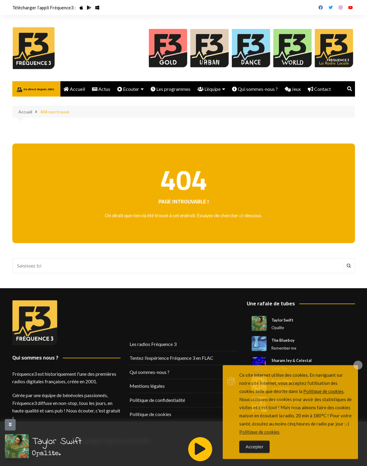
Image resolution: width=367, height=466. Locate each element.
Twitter (330, 7)
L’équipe (209, 89)
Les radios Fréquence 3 (153, 344)
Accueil (74, 89)
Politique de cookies (150, 414)
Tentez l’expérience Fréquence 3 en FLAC (171, 358)
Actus (101, 89)
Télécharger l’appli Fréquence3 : (44, 7)
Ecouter (128, 89)
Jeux (293, 89)
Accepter (254, 454)
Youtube (350, 7)
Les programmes (171, 89)
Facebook (320, 7)
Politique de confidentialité (157, 400)
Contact (319, 89)
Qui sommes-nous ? (255, 89)
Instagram (340, 7)
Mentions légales (147, 386)
